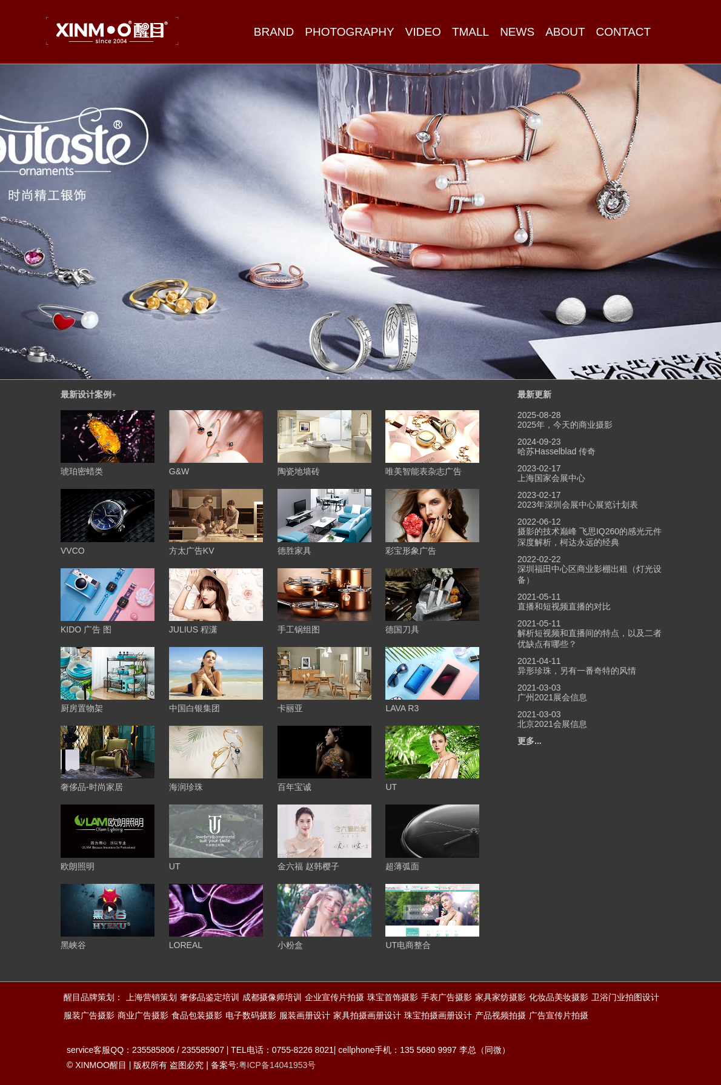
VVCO (73, 551)
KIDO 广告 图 (86, 629)
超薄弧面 (402, 866)
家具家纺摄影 (500, 997)
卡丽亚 (290, 708)
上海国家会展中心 (551, 478)
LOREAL (185, 945)
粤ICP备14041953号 (277, 1065)
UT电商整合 (408, 945)
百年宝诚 (294, 787)
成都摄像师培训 (272, 997)
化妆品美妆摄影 (558, 997)
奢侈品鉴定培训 (209, 997)
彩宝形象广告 (410, 551)
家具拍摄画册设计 (367, 1015)
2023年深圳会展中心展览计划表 (577, 504)
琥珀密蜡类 (82, 471)
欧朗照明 (78, 866)
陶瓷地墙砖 (298, 471)
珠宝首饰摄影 (392, 997)
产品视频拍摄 (500, 1015)
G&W (179, 471)
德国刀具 (402, 629)
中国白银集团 (194, 708)
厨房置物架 (82, 708)
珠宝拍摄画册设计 (438, 1015)
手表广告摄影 (446, 997)
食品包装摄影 (196, 1015)
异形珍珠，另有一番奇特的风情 (576, 670)
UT (391, 787)
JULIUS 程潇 (193, 629)
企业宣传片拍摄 (334, 997)
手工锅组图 (298, 629)
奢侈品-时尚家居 (92, 787)
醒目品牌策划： (93, 997)
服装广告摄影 (89, 1015)
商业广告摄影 (143, 1015)
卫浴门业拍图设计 (625, 997)
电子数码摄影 (250, 1015)
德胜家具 (294, 551)
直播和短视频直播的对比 (564, 606)
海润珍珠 (186, 787)
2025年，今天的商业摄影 (565, 425)
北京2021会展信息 (552, 724)
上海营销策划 (151, 997)
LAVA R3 (402, 708)
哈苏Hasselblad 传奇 (556, 451)
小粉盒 (290, 945)
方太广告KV (191, 551)
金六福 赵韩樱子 (308, 866)
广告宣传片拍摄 (558, 1015)
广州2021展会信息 (552, 697)
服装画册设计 (304, 1015)
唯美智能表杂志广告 (423, 471)
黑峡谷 (73, 945)
